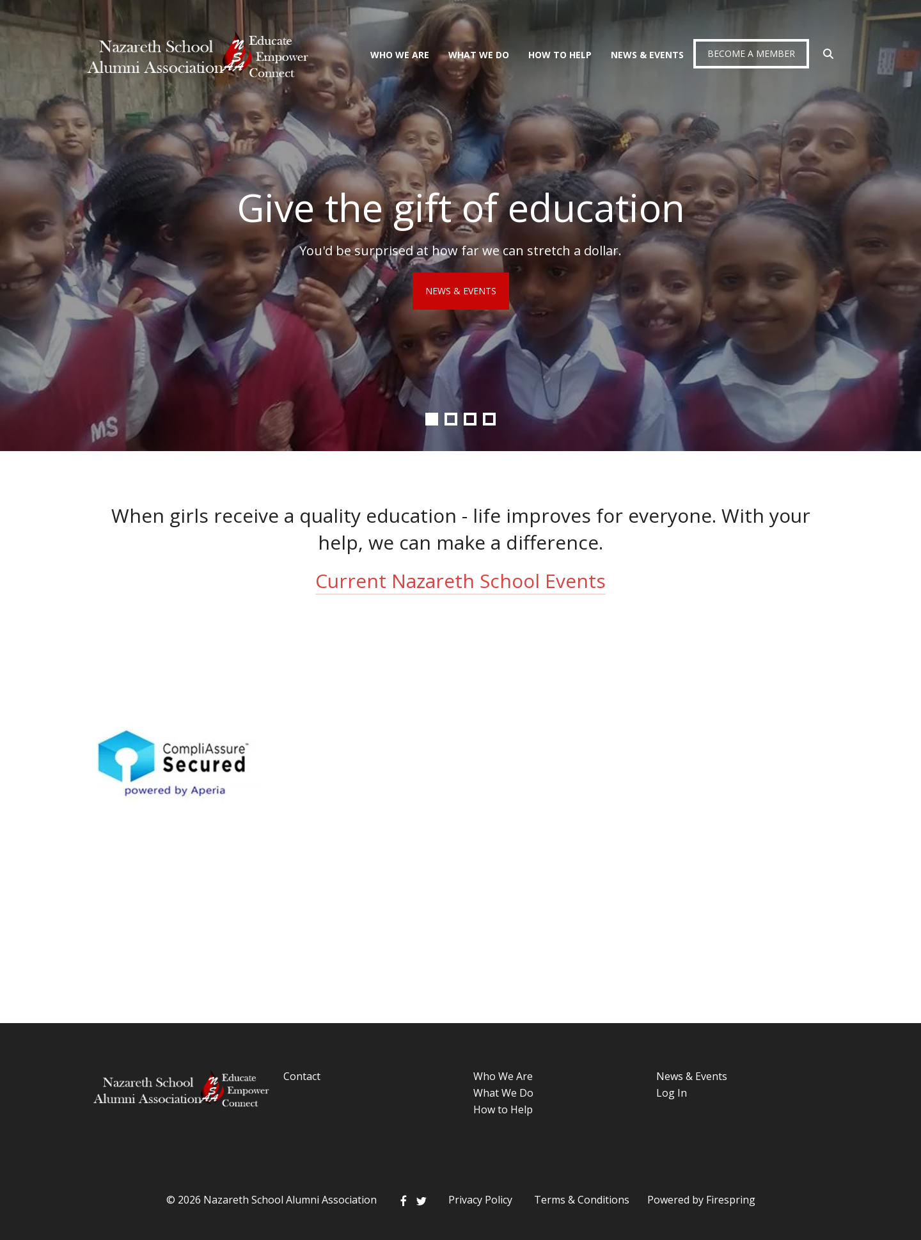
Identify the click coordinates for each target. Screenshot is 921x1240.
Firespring (730, 1200)
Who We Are (399, 55)
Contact (301, 1076)
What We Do (478, 55)
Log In (671, 1093)
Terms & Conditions (581, 1200)
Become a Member (751, 53)
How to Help (503, 1109)
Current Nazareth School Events (460, 581)
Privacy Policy (480, 1200)
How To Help (560, 55)
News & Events (647, 55)
